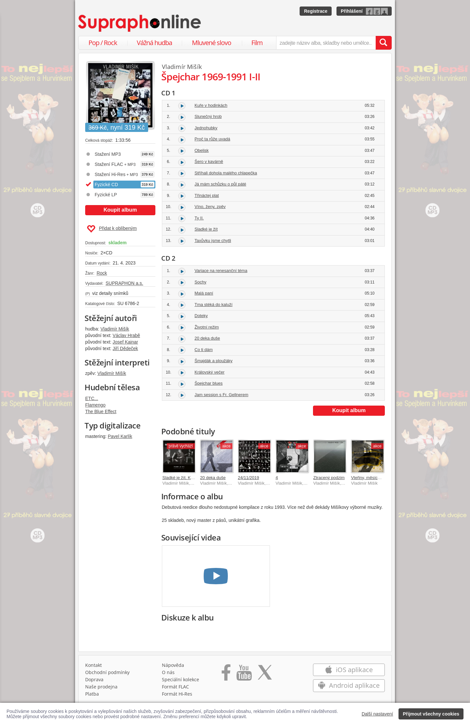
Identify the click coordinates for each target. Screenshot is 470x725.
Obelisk (202, 150)
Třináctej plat (207, 195)
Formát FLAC (175, 687)
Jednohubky (206, 127)
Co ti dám (204, 349)
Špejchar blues (209, 383)
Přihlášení (352, 11)
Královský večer (210, 372)
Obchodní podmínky (107, 672)
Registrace (315, 11)
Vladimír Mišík (115, 328)
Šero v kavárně (209, 161)
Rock (102, 273)
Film (257, 42)
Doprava (94, 679)
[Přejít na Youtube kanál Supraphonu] (244, 674)
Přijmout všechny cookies (431, 714)
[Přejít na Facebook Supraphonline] (226, 674)
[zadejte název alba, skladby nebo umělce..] (326, 43)
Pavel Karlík (120, 436)
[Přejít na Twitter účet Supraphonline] (265, 674)
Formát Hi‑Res (177, 694)
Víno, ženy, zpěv (210, 206)
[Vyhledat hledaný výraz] (383, 43)
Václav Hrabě (126, 335)
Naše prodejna (101, 687)
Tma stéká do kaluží (213, 304)
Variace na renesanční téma (221, 270)
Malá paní (204, 293)
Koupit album (120, 210)
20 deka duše (207, 338)
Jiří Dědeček (125, 348)
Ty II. (199, 218)
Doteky (201, 315)
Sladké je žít (206, 229)
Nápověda (173, 665)
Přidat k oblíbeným (112, 229)
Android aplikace (349, 685)
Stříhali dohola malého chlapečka (226, 172)
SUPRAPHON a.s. (124, 283)
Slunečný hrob (208, 116)
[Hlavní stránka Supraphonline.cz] (140, 23)
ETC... (91, 398)
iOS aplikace (349, 669)
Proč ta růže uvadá (212, 139)
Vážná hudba (154, 42)
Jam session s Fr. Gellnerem (221, 394)
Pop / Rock (102, 42)
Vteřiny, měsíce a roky (372, 477)
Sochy (200, 282)
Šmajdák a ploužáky (213, 360)
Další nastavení (377, 714)
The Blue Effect (100, 411)
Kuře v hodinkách (211, 105)
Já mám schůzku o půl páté (220, 184)
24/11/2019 (248, 477)
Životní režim (207, 327)
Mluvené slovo (211, 42)
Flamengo (95, 405)
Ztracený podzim (329, 477)
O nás (168, 672)
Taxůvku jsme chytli (213, 240)
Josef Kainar (125, 342)
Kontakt (93, 665)
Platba (92, 694)
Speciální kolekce (180, 679)
